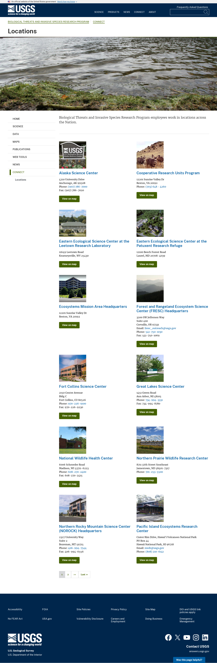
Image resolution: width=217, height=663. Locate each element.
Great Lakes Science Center (160, 386)
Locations (20, 179)
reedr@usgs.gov (154, 547)
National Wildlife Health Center (86, 458)
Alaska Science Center (78, 173)
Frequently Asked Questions (192, 7)
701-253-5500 (154, 471)
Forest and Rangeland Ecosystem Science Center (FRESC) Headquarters (172, 308)
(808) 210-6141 (155, 551)
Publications (21, 149)
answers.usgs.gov (199, 651)
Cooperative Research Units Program (168, 173)
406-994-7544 (77, 547)
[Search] (206, 12)
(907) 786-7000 (77, 186)
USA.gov (47, 618)
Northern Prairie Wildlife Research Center (172, 458)
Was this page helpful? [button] (189, 659)
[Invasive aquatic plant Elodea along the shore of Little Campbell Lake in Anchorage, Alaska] (108, 74)
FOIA (45, 609)
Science (99, 12)
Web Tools (20, 157)
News (127, 12)
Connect (139, 12)
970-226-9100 (77, 403)
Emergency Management (187, 620)
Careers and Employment (118, 620)
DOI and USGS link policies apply (190, 611)
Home (16, 118)
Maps (16, 141)
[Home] (21, 14)
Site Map (150, 609)
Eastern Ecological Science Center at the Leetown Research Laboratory (94, 243)
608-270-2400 (77, 471)
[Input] (189, 12)
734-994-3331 (154, 399)
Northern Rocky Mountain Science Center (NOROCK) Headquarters (95, 528)
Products (113, 12)
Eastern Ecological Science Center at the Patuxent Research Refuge (172, 243)
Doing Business (153, 618)
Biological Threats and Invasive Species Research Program (48, 21)
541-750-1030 (154, 331)
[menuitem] (99, 10)
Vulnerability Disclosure (90, 618)
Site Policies (83, 609)
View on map (69, 198)
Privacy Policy (119, 609)
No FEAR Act (15, 618)
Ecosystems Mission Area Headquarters (93, 306)
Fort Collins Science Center (83, 386)
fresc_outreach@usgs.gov (160, 328)
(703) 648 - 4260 (156, 186)
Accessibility (15, 609)
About (152, 12)
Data (16, 134)
